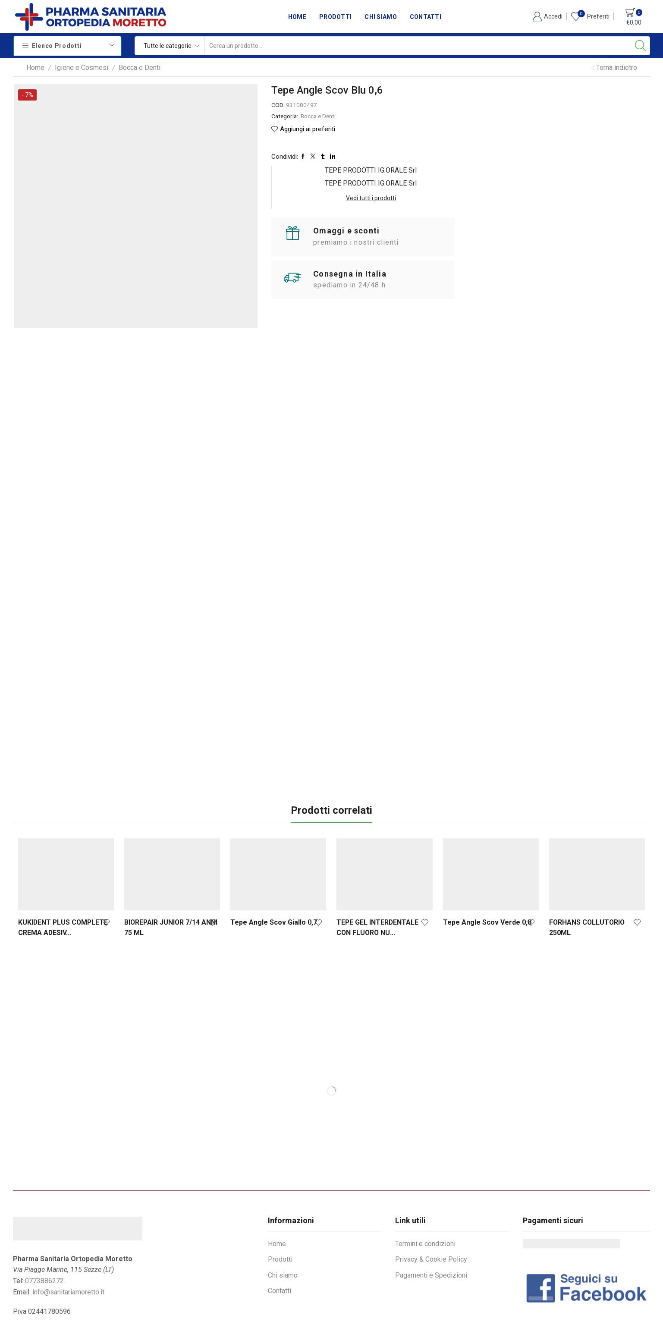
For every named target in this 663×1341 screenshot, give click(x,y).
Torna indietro (616, 67)
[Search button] (641, 46)
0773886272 (44, 1251)
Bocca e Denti (139, 67)
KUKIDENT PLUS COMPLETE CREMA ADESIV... (63, 898)
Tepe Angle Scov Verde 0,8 (487, 893)
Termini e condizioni (425, 1214)
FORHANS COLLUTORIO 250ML (587, 898)
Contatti (425, 16)
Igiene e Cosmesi (81, 67)
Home (297, 16)
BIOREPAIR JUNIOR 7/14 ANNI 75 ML (170, 898)
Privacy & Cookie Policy (431, 1230)
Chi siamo (380, 16)
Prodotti (335, 16)
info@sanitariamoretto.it (68, 1263)
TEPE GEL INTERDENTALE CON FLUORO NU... (377, 898)
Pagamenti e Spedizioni (431, 1246)
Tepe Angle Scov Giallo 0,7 (273, 893)
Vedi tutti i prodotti (582, 116)
